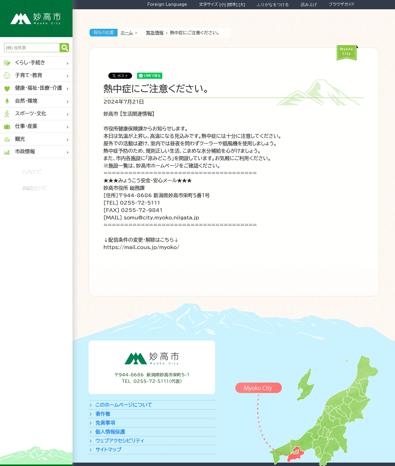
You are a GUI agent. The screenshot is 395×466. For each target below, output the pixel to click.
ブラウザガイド (342, 4)
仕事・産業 (20, 126)
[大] (242, 4)
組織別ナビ (34, 188)
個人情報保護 (110, 431)
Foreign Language (167, 4)
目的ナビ (32, 171)
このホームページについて (123, 404)
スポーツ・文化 (24, 114)
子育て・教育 (22, 75)
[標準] (232, 4)
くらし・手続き (24, 63)
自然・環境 (20, 101)
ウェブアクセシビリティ (119, 440)
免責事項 (105, 422)
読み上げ (309, 4)
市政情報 (19, 152)
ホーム (127, 33)
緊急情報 (155, 33)
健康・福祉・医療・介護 (32, 88)
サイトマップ (108, 449)
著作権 (102, 413)
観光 (14, 139)
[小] (222, 4)
